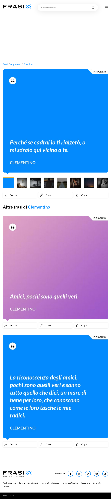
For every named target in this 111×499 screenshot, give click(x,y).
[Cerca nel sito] (93, 7)
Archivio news (9, 483)
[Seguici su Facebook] (70, 474)
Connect (7, 486)
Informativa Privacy (50, 483)
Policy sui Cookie (70, 483)
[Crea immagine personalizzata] (55, 195)
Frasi (5, 64)
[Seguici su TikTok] (105, 474)
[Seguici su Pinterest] (88, 474)
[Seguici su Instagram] (79, 474)
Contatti (97, 483)
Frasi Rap (28, 64)
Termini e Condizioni (28, 483)
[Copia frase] (91, 195)
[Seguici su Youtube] (96, 474)
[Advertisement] (55, 32)
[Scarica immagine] (20, 195)
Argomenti (15, 64)
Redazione (85, 483)
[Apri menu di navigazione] (106, 7)
